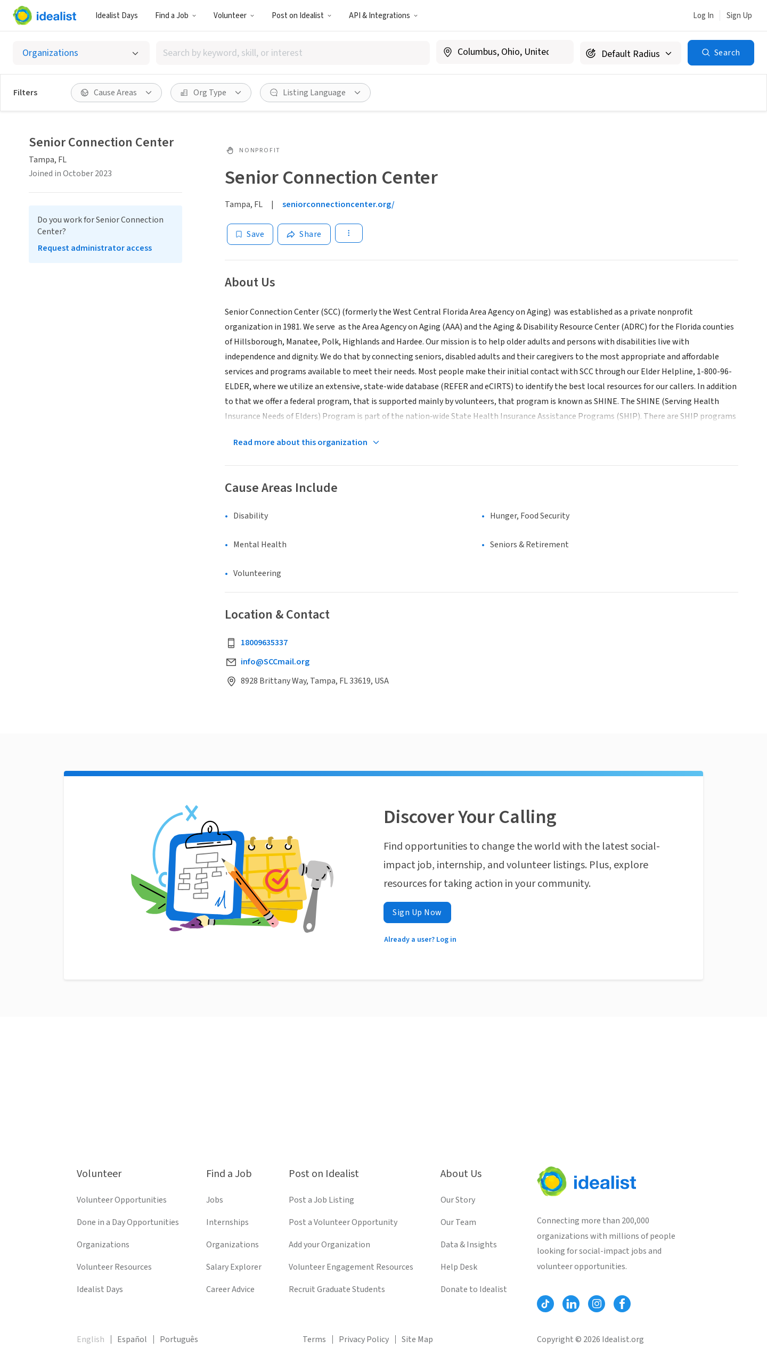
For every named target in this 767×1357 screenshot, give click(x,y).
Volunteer (234, 15)
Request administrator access (95, 248)
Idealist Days (116, 15)
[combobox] (293, 53)
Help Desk (458, 1267)
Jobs (214, 1200)
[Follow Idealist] (545, 1303)
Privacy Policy (364, 1339)
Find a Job (176, 15)
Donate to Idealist (473, 1289)
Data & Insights (468, 1245)
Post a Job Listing (321, 1200)
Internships (227, 1222)
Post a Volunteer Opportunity (343, 1222)
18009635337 (264, 642)
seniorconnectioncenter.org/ (338, 204)
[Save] (250, 234)
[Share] (304, 234)
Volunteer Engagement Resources (351, 1267)
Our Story (457, 1200)
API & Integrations (383, 15)
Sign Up (739, 15)
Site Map (417, 1339)
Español (132, 1339)
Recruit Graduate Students (337, 1289)
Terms (314, 1339)
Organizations (103, 1245)
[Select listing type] (81, 53)
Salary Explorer (234, 1267)
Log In (703, 15)
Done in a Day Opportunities (128, 1222)
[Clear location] (558, 52)
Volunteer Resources (114, 1267)
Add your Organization (329, 1245)
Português (179, 1339)
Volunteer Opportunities (122, 1200)
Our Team (458, 1222)
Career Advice (230, 1289)
